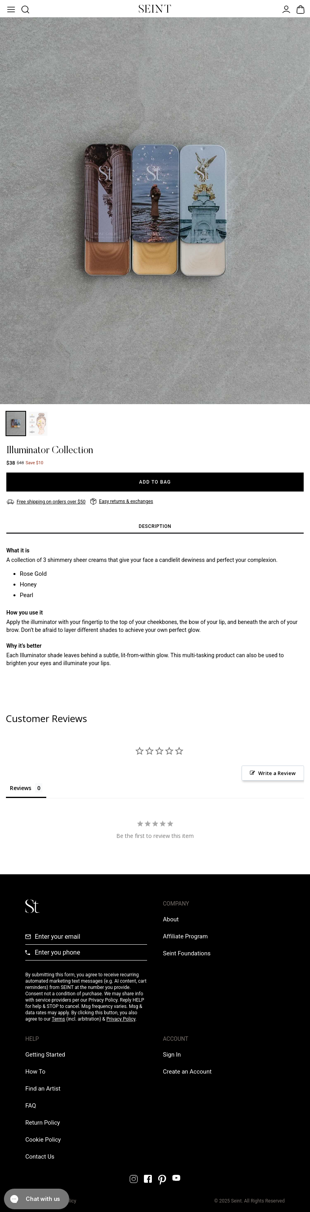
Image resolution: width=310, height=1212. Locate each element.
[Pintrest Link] (162, 1180)
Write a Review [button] (277, 773)
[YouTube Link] (176, 1178)
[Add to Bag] (155, 482)
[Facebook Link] (148, 1179)
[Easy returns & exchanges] (121, 501)
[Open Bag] (300, 9)
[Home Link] (155, 9)
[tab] (155, 526)
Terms (58, 1019)
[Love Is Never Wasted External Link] (186, 953)
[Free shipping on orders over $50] (45, 502)
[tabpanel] (155, 613)
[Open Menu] (10, 9)
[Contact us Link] (40, 1156)
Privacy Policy (120, 1019)
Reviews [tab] (20, 788)
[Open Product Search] (24, 9)
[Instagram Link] (134, 1179)
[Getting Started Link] (45, 1054)
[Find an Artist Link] (42, 1088)
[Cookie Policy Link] (43, 1139)
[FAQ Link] (30, 1105)
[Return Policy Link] (42, 1122)
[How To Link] (35, 1071)
